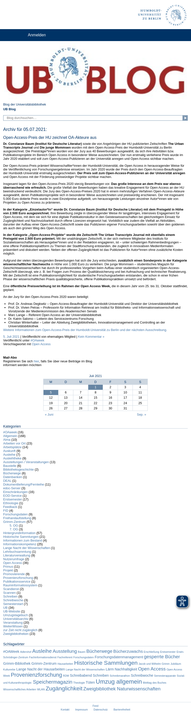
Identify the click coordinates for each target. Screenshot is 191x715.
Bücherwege (12, 473)
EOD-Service (12, 495)
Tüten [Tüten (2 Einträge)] (90, 682)
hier (36, 361)
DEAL (7, 481)
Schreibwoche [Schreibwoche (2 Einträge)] (142, 675)
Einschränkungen (15, 492)
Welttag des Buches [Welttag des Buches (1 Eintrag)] (154, 682)
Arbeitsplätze (12, 447)
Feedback (10, 507)
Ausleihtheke (12, 458)
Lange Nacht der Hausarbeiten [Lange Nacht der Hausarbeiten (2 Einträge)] (40, 669)
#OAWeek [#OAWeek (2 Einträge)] (11, 652)
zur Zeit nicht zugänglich (20, 630)
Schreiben (10, 596)
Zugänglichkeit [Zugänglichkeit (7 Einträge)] (64, 688)
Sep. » (141, 414)
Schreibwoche (13, 600)
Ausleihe (9, 454)
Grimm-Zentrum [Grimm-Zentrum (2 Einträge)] (43, 663)
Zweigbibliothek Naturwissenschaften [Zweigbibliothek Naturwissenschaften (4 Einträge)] (121, 688)
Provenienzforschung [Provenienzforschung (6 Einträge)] (36, 675)
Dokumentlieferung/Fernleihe (23, 484)
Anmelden (37, 35)
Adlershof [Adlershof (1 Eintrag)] (25, 651)
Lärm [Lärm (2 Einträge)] (110, 669)
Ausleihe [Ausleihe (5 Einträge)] (42, 651)
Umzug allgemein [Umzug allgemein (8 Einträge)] (119, 681)
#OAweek (37, 340)
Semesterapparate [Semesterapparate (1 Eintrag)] (165, 675)
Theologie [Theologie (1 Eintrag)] (79, 682)
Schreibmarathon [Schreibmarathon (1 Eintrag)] (120, 675)
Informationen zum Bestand (22, 540)
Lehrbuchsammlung (17, 551)
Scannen (9, 593)
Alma (6, 439)
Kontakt (65, 709)
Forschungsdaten (15, 514)
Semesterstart (13, 604)
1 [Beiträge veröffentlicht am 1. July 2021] (95, 387)
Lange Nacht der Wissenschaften (26, 548)
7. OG (13, 529)
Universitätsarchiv (15, 619)
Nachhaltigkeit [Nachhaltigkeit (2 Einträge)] (126, 669)
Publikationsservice (17, 581)
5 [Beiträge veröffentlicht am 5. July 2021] (51, 392)
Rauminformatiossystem (20, 585)
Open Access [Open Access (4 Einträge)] (152, 668)
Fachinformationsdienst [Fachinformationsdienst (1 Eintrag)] (42, 657)
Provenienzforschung (18, 578)
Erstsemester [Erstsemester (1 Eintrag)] (168, 651)
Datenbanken (12, 477)
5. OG (13, 525)
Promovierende (14, 574)
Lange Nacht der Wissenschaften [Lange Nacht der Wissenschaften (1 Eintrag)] (85, 669)
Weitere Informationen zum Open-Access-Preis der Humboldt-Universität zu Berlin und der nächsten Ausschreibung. (85, 330)
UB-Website (11, 611)
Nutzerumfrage (13, 559)
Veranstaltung (13, 622)
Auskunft (9, 451)
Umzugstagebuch (15, 615)
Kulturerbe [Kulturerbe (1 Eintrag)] (9, 669)
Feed (95, 706)
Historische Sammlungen (21, 537)
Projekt (8, 570)
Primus (8, 566)
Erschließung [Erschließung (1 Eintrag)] (151, 651)
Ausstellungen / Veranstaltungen (26, 462)
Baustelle (9, 466)
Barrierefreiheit (122, 709)
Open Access (41, 344)
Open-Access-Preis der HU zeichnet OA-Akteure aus (49, 137)
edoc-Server (12, 488)
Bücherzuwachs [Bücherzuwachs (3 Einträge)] (128, 651)
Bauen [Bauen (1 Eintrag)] (82, 651)
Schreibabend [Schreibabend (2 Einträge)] (81, 675)
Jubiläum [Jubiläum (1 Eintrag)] (175, 663)
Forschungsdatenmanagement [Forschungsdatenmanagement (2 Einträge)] (119, 657)
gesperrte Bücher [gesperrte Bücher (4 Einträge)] (162, 656)
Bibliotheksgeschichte (18, 469)
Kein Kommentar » (91, 336)
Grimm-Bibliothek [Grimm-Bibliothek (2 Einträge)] (17, 663)
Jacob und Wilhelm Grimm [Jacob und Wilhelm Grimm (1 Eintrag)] (154, 663)
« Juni (49, 414)
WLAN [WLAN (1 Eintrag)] (41, 689)
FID (5, 510)
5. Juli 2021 (11, 336)
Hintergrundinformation (19, 533)
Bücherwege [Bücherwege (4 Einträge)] (99, 651)
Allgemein (10, 436)
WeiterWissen (13, 626)
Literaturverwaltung (16, 555)
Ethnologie (10, 503)
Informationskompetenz (19, 544)
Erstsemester (12, 499)
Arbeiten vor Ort (14, 443)
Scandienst (11, 589)
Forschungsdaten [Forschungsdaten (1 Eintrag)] (83, 657)
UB (5, 607)
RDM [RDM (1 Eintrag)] (66, 675)
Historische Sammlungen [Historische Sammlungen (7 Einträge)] (106, 663)
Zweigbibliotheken (16, 634)
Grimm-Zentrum (14, 522)
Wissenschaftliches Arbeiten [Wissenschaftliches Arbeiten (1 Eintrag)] (19, 689)
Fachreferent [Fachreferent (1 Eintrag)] (64, 657)
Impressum (81, 709)
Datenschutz (101, 709)
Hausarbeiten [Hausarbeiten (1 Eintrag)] (65, 663)
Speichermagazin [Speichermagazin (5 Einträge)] (52, 682)
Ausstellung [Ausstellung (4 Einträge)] (65, 651)
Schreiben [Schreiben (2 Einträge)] (101, 675)
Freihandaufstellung (17, 518)
